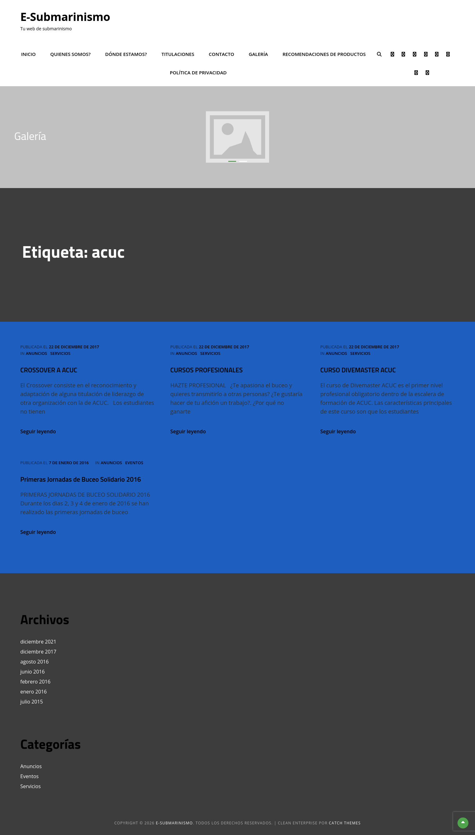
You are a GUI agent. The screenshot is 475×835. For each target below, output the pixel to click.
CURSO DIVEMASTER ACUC (358, 370)
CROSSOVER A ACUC (48, 370)
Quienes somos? (70, 54)
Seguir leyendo (38, 431)
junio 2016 (32, 671)
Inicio (28, 54)
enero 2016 (33, 691)
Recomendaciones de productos (324, 54)
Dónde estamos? (126, 54)
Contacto (221, 54)
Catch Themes (345, 823)
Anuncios (36, 353)
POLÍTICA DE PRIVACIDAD (198, 72)
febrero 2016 (35, 681)
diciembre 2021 (38, 641)
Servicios (60, 353)
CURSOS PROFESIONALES (206, 370)
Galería (258, 54)
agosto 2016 (34, 661)
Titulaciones (177, 54)
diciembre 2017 (38, 651)
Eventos (134, 462)
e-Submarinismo (65, 16)
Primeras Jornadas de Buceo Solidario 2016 (80, 479)
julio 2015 (31, 701)
